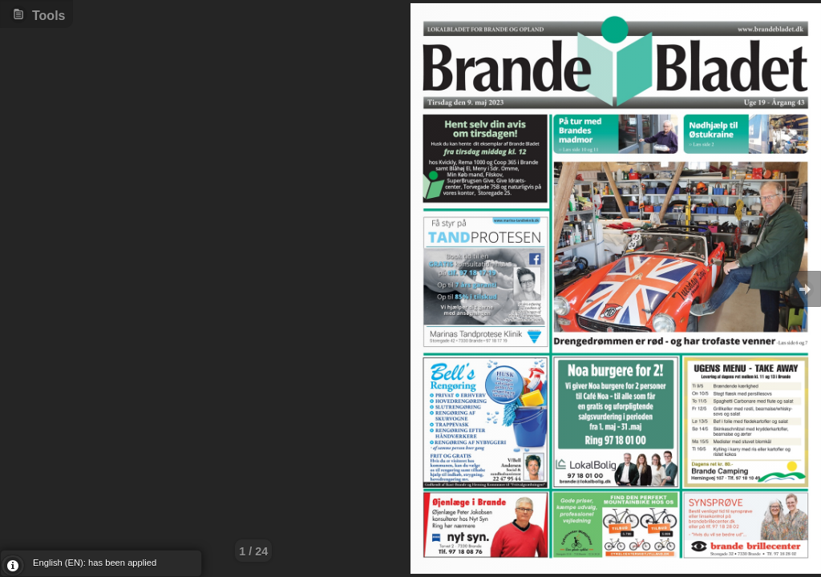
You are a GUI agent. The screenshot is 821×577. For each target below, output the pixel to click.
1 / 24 (253, 551)
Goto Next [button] (805, 289)
